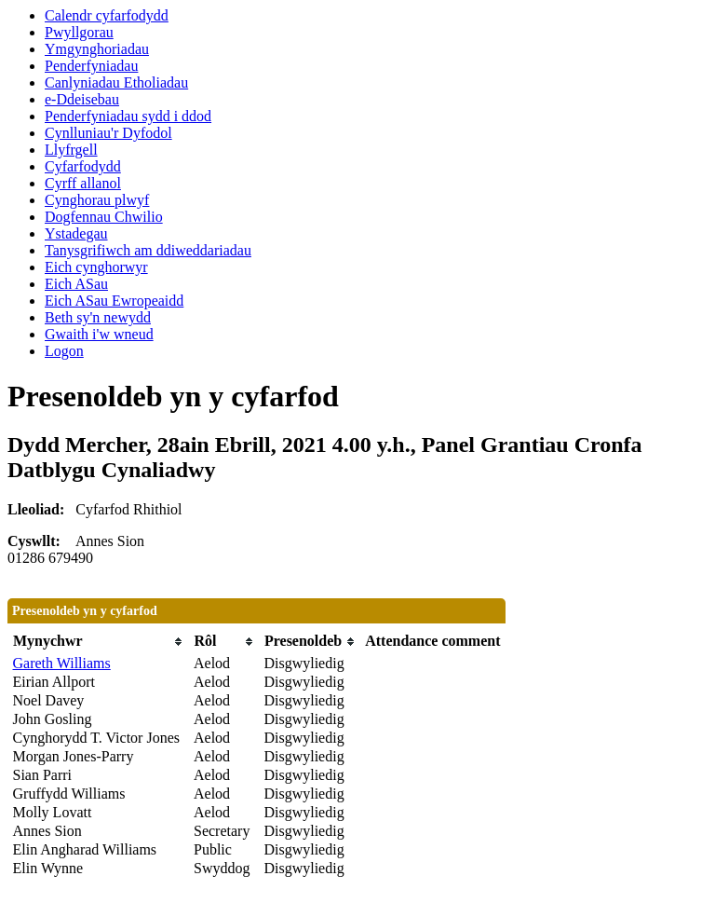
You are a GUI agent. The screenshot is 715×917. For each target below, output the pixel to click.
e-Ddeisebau (82, 99)
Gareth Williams (62, 663)
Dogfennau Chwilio (104, 217)
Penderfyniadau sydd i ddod (128, 116)
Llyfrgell (71, 149)
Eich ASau (76, 284)
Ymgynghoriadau (97, 49)
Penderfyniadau (91, 66)
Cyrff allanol (83, 183)
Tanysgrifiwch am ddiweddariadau (148, 250)
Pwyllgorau (79, 32)
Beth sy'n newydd (98, 317)
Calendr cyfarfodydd (107, 15)
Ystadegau (76, 233)
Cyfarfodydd (83, 166)
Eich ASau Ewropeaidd (114, 300)
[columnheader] (98, 641)
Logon (64, 351)
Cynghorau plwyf (97, 200)
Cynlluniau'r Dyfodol (108, 133)
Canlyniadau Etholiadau (116, 82)
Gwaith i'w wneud (99, 334)
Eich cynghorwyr (96, 267)
